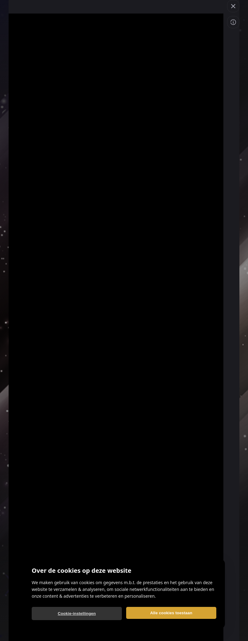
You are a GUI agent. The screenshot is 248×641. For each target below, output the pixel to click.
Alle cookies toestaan (171, 613)
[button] (233, 6)
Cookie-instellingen (77, 613)
